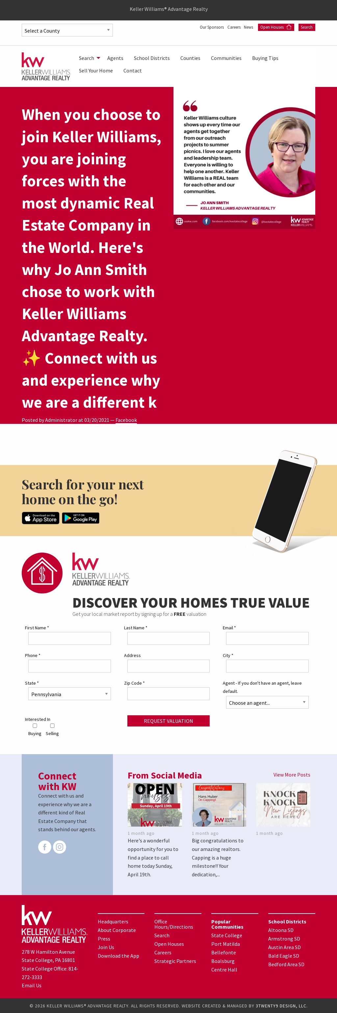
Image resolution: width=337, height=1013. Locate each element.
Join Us (106, 946)
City (228, 655)
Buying (34, 729)
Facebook (126, 420)
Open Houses (276, 27)
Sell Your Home (96, 70)
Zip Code (134, 682)
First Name (37, 627)
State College (226, 934)
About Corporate (117, 929)
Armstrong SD (284, 938)
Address (132, 655)
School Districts (152, 58)
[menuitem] (88, 58)
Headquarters (113, 920)
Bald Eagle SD (283, 955)
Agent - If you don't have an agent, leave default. (262, 686)
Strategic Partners (175, 960)
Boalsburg (223, 960)
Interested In (37, 718)
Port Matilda (225, 943)
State (32, 682)
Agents (115, 58)
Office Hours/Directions (173, 923)
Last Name (135, 627)
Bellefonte (223, 951)
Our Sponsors (205, 27)
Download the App (118, 955)
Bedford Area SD (286, 963)
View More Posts (291, 774)
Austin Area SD (284, 946)
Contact (132, 70)
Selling (52, 729)
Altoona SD (281, 929)
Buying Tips (265, 58)
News (249, 27)
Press (104, 938)
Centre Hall (224, 969)
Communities (226, 58)
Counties (190, 58)
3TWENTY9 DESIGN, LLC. (282, 1005)
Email (229, 627)
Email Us (31, 984)
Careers (230, 27)
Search (307, 27)
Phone (32, 655)
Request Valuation (168, 720)
